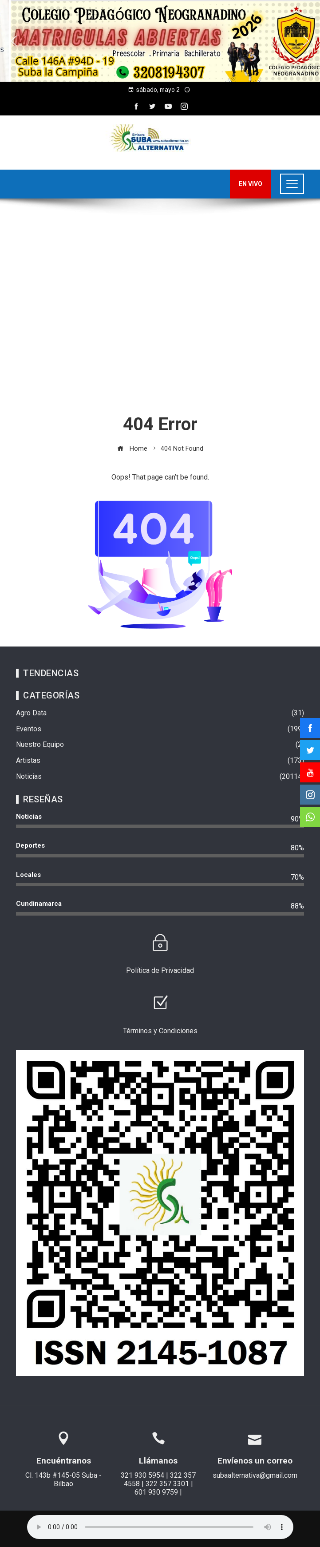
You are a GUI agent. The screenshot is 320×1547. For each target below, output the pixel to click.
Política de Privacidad (160, 970)
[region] (160, 41)
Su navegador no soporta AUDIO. (160, 1527)
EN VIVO (250, 183)
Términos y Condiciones (160, 1031)
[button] (14, 41)
